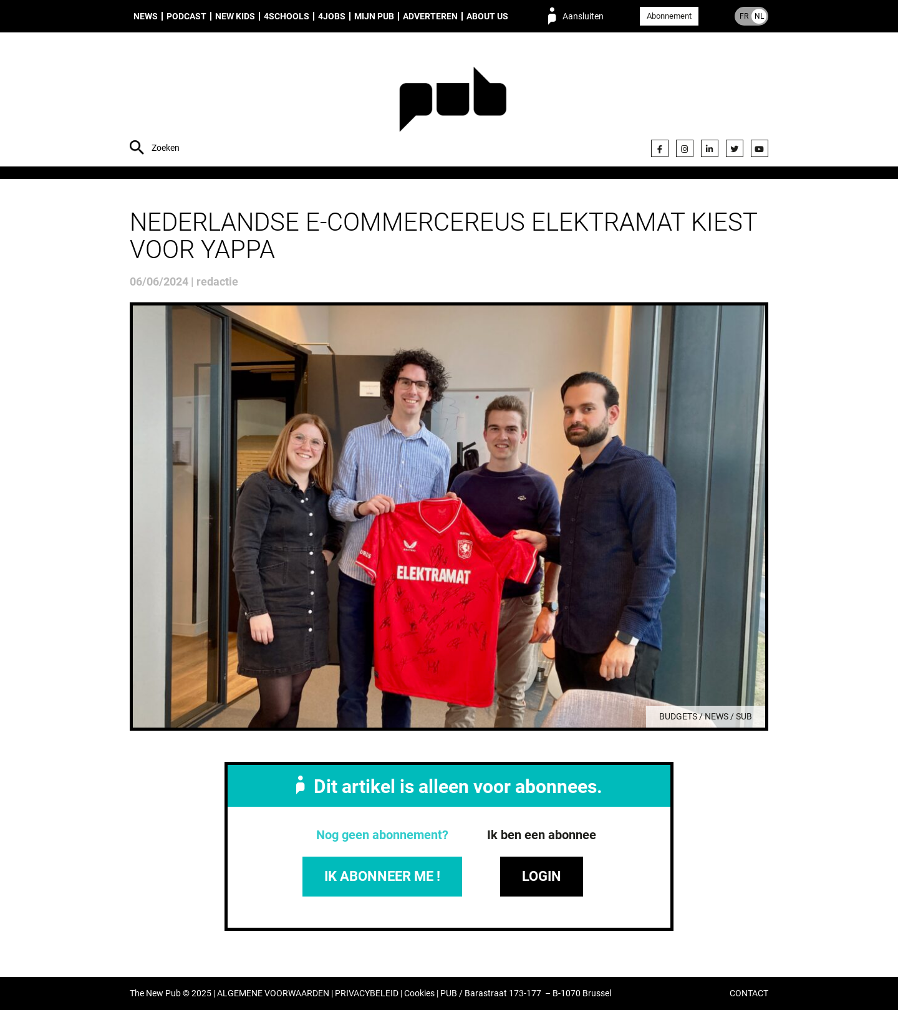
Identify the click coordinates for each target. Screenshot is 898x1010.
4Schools (286, 16)
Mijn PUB (374, 16)
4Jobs (331, 16)
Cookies (419, 993)
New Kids (235, 16)
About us (487, 16)
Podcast (186, 16)
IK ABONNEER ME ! (382, 876)
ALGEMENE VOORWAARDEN (273, 993)
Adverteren (430, 16)
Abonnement (669, 16)
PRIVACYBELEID (366, 993)
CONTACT (749, 993)
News (145, 16)
